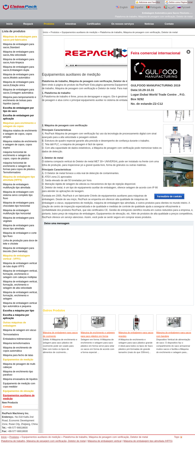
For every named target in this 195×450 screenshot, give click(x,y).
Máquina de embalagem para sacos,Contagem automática (18, 91)
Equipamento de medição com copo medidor (19, 385)
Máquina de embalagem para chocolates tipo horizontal (18, 204)
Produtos (49, 23)
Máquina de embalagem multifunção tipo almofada (16, 186)
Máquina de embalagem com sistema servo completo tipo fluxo (18, 195)
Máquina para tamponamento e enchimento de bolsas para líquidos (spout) (19, 100)
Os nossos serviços (122, 23)
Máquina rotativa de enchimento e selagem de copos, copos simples (20, 133)
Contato (169, 23)
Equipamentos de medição (18, 359)
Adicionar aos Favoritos (149, 2)
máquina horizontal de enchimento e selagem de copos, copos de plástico (16, 155)
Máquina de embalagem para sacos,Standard (18, 46)
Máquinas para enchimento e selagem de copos (19, 125)
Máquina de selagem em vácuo (19, 330)
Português (153, 7)
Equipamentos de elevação (18, 391)
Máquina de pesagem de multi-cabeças (19, 366)
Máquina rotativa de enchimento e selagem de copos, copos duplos (20, 144)
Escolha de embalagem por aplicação (18, 117)
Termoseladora (11, 334)
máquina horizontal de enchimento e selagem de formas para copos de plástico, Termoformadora (19, 167)
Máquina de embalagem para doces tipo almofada (18, 227)
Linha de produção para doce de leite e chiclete (20, 242)
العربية (169, 7)
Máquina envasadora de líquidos (20, 379)
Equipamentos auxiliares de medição (19, 397)
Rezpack (28, 23)
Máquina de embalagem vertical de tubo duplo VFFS (20, 265)
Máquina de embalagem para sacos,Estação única (18, 84)
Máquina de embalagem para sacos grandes (136, 334)
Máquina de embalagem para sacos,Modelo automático (18, 76)
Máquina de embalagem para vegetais (18, 219)
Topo (176, 437)
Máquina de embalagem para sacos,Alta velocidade (18, 53)
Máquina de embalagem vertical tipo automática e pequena (20, 305)
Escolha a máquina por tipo (18, 310)
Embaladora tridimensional (17, 339)
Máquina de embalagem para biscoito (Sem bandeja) (18, 250)
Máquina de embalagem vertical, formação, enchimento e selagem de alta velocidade (20, 284)
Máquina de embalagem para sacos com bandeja (173, 334)
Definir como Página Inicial (180, 2)
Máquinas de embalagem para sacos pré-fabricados (20, 38)
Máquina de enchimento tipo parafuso (18, 373)
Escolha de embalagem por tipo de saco (18, 109)
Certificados (93, 23)
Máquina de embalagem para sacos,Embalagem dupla (18, 68)
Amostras (70, 23)
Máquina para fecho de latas (18, 355)
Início (9, 23)
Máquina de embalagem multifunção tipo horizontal (17, 212)
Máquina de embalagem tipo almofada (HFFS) (19, 178)
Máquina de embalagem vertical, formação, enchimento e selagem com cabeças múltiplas (20, 274)
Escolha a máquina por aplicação (16, 317)
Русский (183, 7)
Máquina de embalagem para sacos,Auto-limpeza (18, 61)
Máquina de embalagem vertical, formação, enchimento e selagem (20, 295)
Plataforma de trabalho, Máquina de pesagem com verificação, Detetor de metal (43, 441)
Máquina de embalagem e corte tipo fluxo (20, 235)
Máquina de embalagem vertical (104, 441)
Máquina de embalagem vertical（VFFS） (16, 257)
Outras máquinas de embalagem (14, 324)
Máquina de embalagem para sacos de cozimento (60, 334)
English (122, 7)
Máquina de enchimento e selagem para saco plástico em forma (98, 334)
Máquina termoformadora (16, 343)
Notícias (149, 23)
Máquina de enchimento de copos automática (17, 349)
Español (137, 7)
